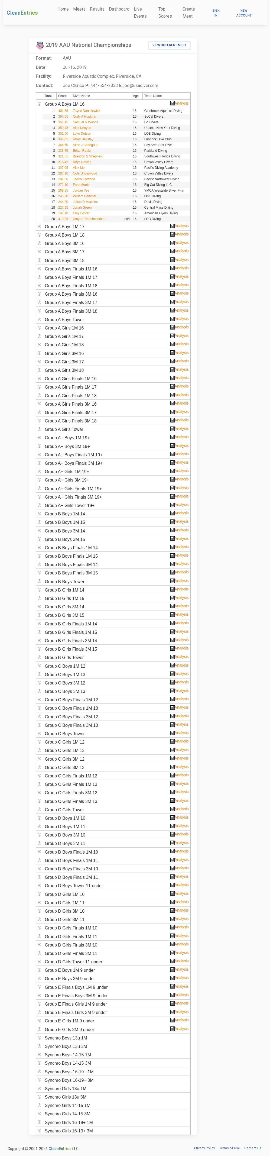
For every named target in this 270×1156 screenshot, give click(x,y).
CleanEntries (22, 12)
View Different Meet (169, 45)
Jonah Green (82, 207)
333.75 (63, 151)
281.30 (63, 179)
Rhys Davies (82, 162)
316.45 (63, 162)
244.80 (63, 202)
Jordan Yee (81, 190)
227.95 (63, 207)
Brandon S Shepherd (88, 156)
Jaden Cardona (84, 179)
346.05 (63, 139)
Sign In (216, 13)
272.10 (63, 185)
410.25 (63, 219)
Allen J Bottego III (85, 145)
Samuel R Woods (85, 122)
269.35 (63, 190)
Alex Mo (78, 168)
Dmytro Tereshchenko (89, 219)
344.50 (63, 145)
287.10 (63, 173)
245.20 (63, 196)
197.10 (63, 213)
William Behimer (84, 196)
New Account (244, 13)
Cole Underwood (85, 173)
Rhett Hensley (83, 139)
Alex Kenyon (82, 128)
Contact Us (252, 1148)
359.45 (63, 128)
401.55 (63, 111)
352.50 (63, 133)
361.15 (63, 122)
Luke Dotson (82, 133)
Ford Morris (81, 185)
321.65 (63, 156)
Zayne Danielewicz (86, 111)
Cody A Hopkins (84, 116)
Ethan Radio (82, 151)
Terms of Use (229, 1148)
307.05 (63, 168)
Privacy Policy (204, 1148)
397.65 (63, 116)
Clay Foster (81, 213)
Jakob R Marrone (85, 202)
